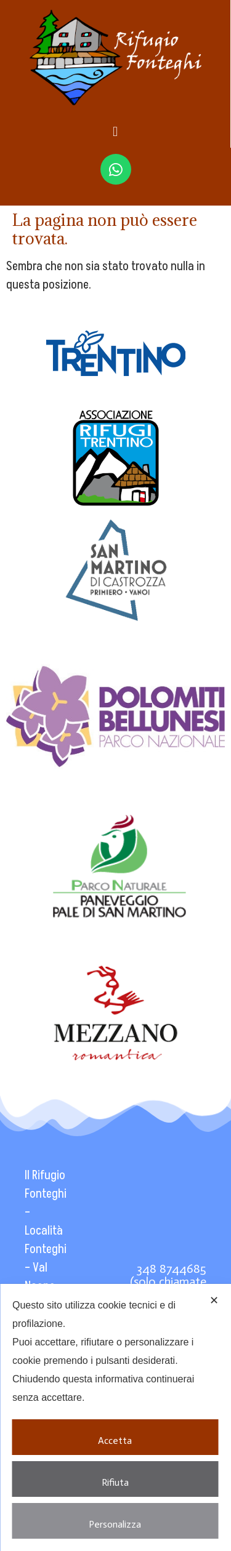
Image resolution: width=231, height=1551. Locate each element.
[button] (115, 131)
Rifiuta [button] (115, 1477)
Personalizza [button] (115, 1519)
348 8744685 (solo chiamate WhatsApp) (168, 1281)
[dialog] (115, 1417)
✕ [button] (214, 1300)
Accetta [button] (115, 1435)
